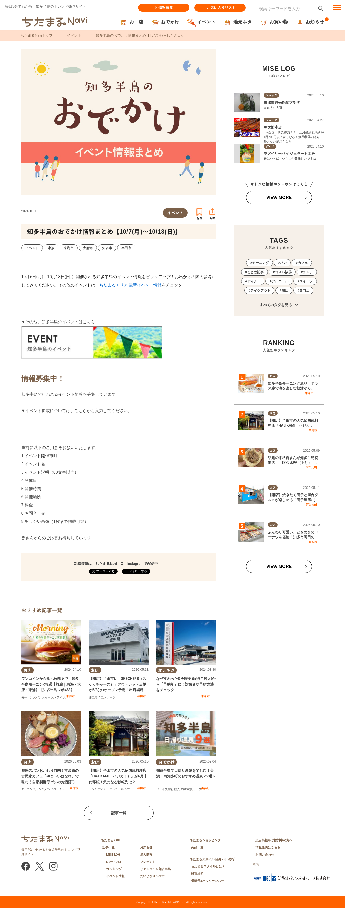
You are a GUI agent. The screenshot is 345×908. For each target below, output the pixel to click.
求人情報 (146, 854)
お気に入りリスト (220, 8)
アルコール (117, 789)
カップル (198, 789)
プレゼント (147, 862)
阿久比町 (311, 467)
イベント (74, 35)
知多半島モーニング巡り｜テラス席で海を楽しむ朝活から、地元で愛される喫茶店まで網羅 (293, 388)
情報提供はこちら (267, 847)
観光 (177, 789)
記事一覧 (118, 813)
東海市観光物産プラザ (282, 103)
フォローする (137, 571)
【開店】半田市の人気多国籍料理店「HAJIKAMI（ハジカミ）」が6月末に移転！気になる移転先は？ (118, 776)
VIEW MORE (279, 197)
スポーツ (109, 697)
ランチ (40, 789)
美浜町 (205, 788)
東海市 (70, 696)
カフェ (55, 789)
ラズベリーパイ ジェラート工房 (289, 154)
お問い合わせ (264, 854)
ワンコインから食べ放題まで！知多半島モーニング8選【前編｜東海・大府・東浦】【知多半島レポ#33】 (51, 684)
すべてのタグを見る (279, 305)
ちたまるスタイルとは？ (208, 866)
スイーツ (47, 697)
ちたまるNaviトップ (37, 35)
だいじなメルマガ (152, 876)
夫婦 (183, 789)
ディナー (103, 789)
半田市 (141, 696)
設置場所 (197, 873)
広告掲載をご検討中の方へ (273, 840)
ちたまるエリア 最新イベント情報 (130, 284)
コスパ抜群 (283, 272)
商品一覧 (197, 847)
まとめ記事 (255, 272)
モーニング (28, 697)
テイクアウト (260, 290)
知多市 (313, 541)
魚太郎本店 (273, 127)
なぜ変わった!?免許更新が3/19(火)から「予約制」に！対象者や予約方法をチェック (186, 684)
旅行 (171, 789)
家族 (189, 789)
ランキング (114, 869)
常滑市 (74, 788)
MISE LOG (113, 854)
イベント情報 (115, 876)
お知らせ (146, 847)
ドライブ (59, 697)
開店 (91, 697)
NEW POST (114, 862)
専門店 (99, 697)
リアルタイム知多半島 (155, 869)
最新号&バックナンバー (207, 881)
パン (39, 697)
